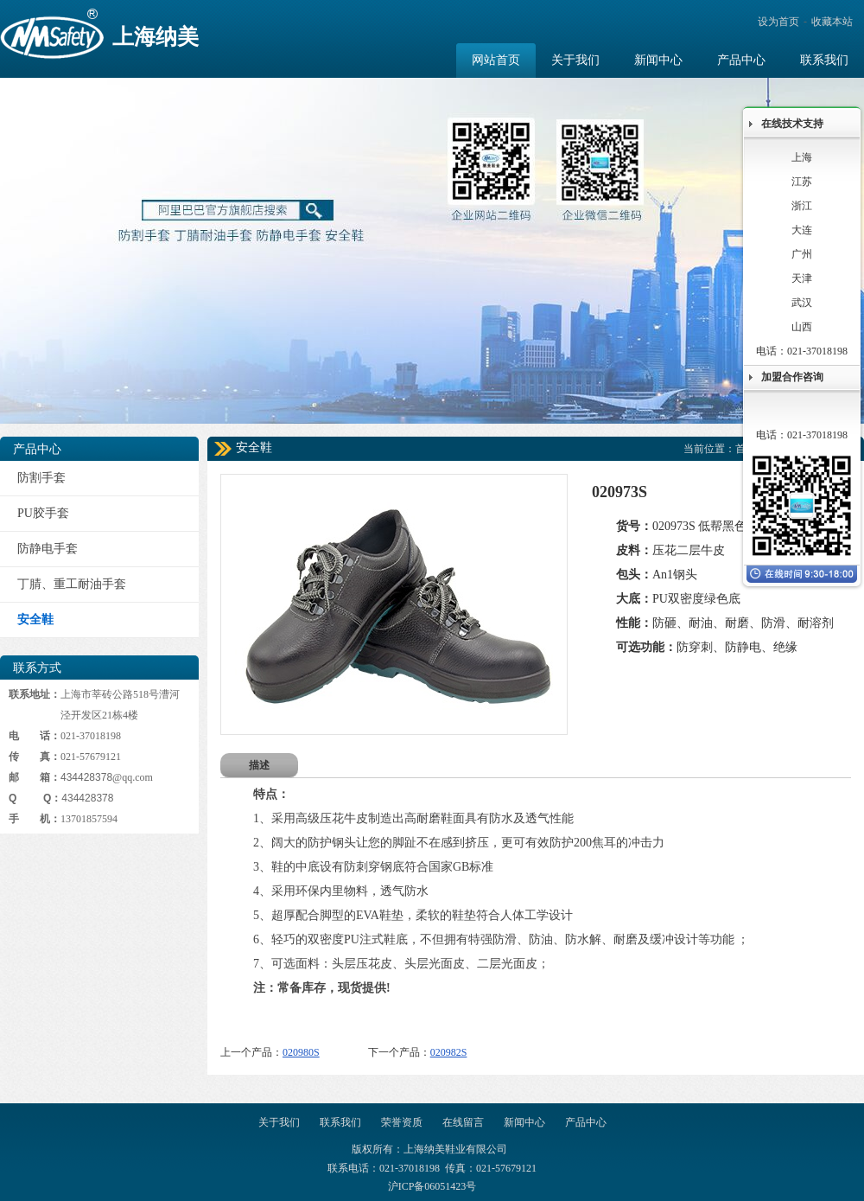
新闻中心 (524, 1122)
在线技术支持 (792, 124)
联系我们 (340, 1122)
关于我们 (279, 1122)
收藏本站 (832, 22)
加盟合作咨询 (792, 377)
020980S (301, 1052)
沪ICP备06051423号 (432, 1186)
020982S (448, 1052)
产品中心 (586, 1122)
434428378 (86, 777)
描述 (259, 765)
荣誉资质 (401, 1122)
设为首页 (778, 22)
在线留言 (463, 1122)
